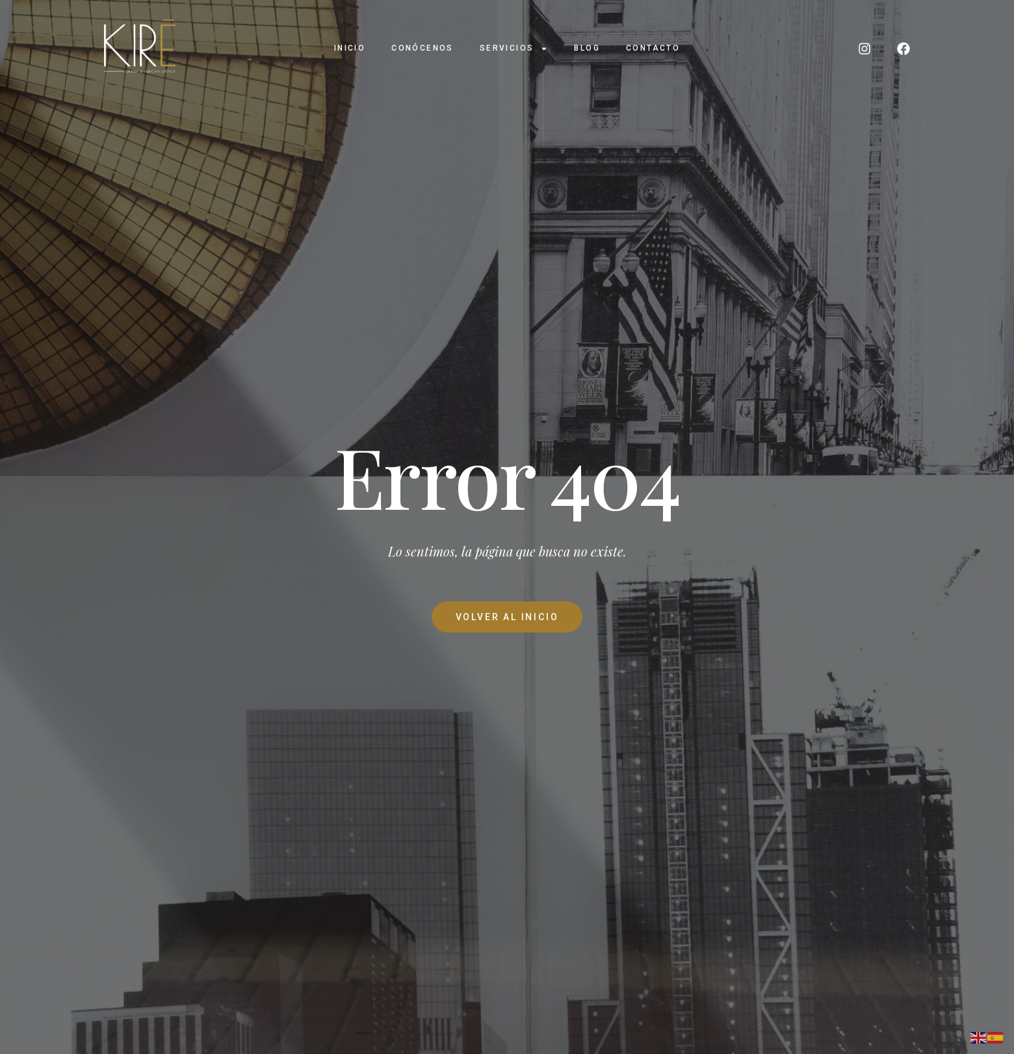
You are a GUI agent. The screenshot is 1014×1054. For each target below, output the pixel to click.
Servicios (514, 48)
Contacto (653, 48)
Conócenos (422, 48)
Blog (587, 48)
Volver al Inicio (507, 617)
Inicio (349, 48)
